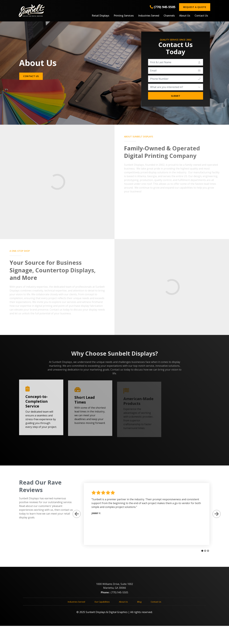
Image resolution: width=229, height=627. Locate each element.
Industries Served (148, 15)
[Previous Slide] (75, 515)
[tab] (201, 552)
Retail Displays (100, 15)
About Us (184, 15)
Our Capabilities (102, 604)
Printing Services (124, 15)
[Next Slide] (215, 515)
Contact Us (201, 15)
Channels (169, 15)
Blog (139, 604)
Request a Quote (194, 7)
